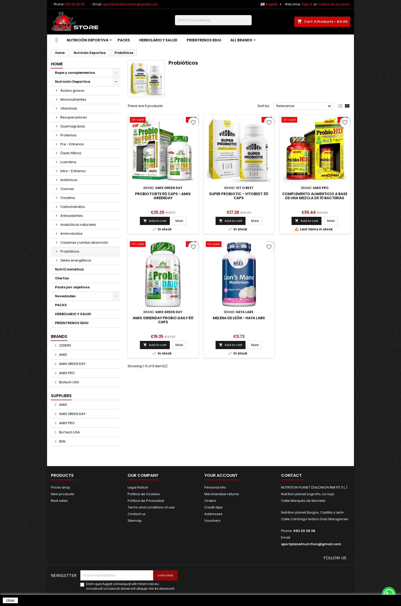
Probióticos (69, 251)
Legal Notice (138, 487)
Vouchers (212, 520)
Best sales (59, 500)
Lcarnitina (68, 162)
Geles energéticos (75, 260)
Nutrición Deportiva (87, 40)
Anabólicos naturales (78, 224)
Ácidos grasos (72, 90)
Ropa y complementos (75, 72)
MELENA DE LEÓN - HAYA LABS (239, 317)
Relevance (304, 106)
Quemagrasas (72, 126)
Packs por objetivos (72, 287)
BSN (61, 441)
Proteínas (68, 135)
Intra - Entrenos (73, 171)
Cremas (67, 188)
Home (57, 64)
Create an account (334, 4)
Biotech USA (68, 382)
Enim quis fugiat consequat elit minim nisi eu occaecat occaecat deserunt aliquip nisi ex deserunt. (130, 586)
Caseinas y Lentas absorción (84, 242)
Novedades (65, 296)
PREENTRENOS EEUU (204, 40)
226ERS (64, 345)
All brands (241, 40)
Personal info (215, 487)
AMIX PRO (66, 373)
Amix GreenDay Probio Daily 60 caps (163, 320)
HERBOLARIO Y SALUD (158, 40)
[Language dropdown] (272, 4)
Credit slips (213, 507)
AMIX (62, 354)
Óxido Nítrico (71, 153)
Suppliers (61, 396)
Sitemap (135, 520)
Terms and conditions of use (151, 507)
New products (62, 494)
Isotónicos (68, 179)
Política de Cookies (144, 494)
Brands (59, 336)
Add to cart (154, 221)
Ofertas (62, 278)
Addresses (213, 514)
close (10, 600)
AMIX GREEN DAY (71, 363)
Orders (210, 500)
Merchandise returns (221, 494)
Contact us (137, 514)
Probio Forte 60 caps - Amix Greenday (163, 195)
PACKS (124, 40)
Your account (221, 475)
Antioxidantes (71, 215)
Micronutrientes (73, 99)
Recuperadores (73, 117)
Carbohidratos (72, 206)
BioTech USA (69, 432)
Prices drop (60, 487)
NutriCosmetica (69, 269)
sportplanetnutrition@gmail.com (130, 4)
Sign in (307, 4)
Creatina (67, 197)
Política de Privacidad (146, 500)
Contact (291, 475)
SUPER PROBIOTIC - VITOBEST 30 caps (238, 195)
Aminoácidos (71, 233)
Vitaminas (68, 108)
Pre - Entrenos (72, 144)
